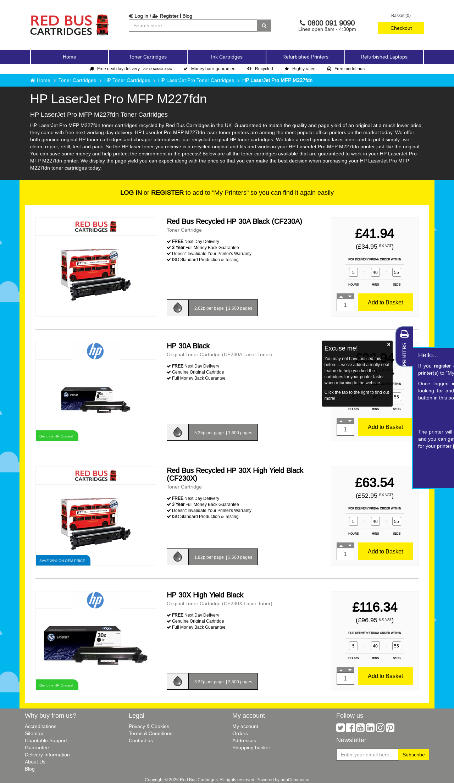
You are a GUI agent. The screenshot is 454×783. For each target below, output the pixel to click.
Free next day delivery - (130, 68)
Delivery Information (47, 754)
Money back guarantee (209, 68)
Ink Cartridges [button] (227, 57)
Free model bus (346, 68)
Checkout (401, 28)
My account (245, 726)
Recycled (260, 68)
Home (69, 57)
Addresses (244, 740)
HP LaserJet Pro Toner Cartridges (196, 80)
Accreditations (40, 726)
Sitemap (34, 733)
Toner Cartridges (77, 80)
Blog (187, 16)
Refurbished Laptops (384, 57)
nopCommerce (295, 779)
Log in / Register (153, 16)
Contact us (141, 740)
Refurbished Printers (305, 57)
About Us (35, 762)
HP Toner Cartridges (127, 80)
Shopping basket (251, 747)
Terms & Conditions (150, 733)
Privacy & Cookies (149, 726)
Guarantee (37, 747)
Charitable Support (46, 740)
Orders (240, 733)
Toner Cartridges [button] (148, 57)
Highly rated (300, 68)
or (152, 192)
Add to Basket (385, 302)
